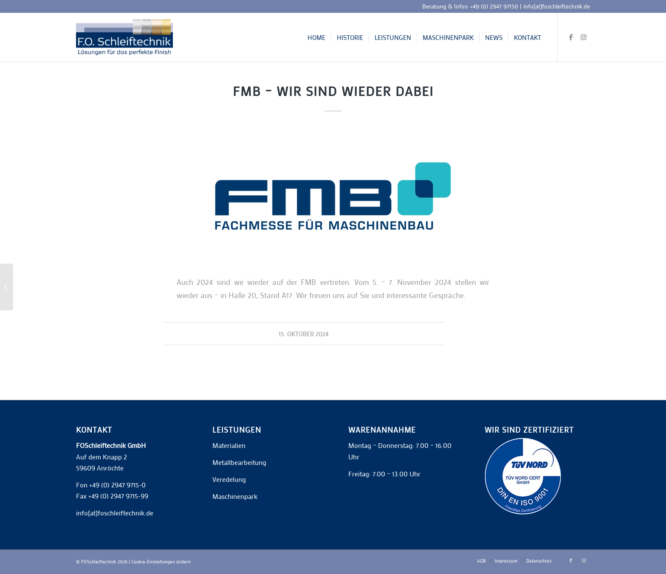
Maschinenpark (234, 496)
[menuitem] (316, 37)
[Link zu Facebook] (570, 37)
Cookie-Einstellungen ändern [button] (161, 562)
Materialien (229, 445)
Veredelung (229, 479)
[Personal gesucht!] (6, 287)
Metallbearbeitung (239, 462)
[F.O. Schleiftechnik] (124, 37)
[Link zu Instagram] (583, 37)
